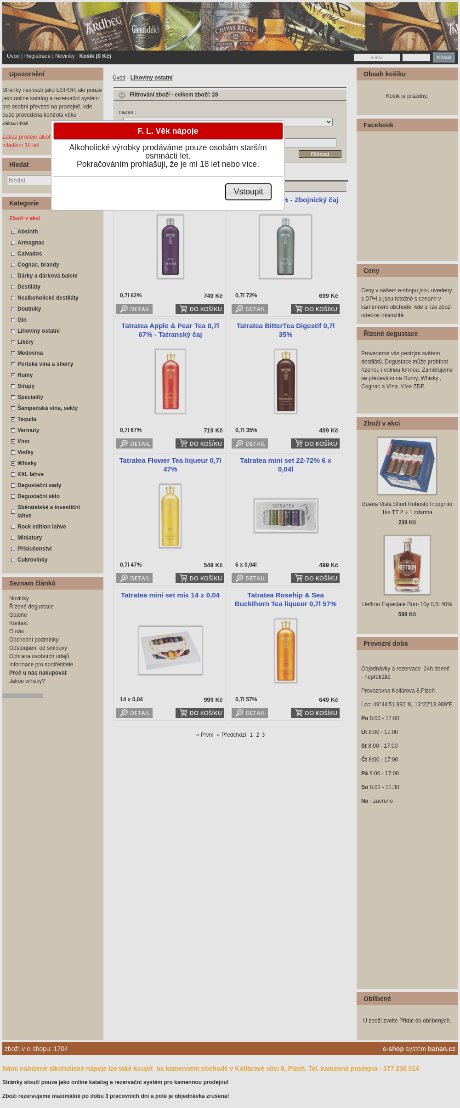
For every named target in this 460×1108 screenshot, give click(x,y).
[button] (248, 191)
